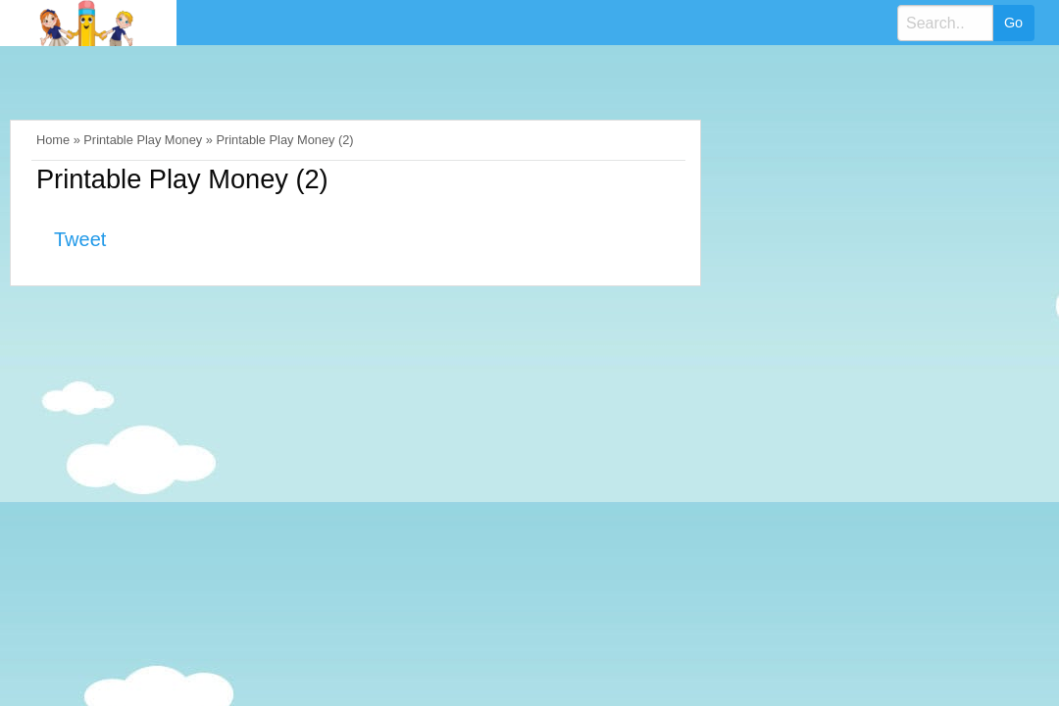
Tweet (80, 239)
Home (53, 139)
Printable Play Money (142, 139)
